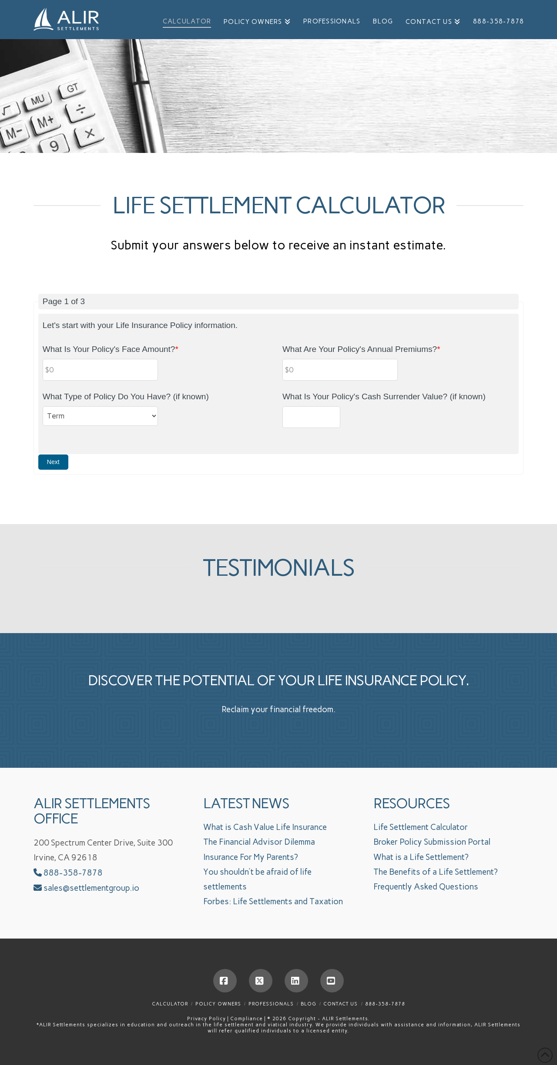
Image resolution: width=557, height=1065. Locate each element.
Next (53, 461)
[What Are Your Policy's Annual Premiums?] (340, 370)
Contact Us (340, 1004)
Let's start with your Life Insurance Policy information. (140, 325)
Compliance (247, 1019)
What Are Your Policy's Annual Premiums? (361, 349)
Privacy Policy (207, 1019)
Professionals (271, 1004)
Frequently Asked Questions (425, 887)
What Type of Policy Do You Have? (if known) (126, 396)
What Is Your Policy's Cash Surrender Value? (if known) (384, 396)
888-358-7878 (68, 873)
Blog (308, 1004)
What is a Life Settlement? (421, 857)
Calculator (170, 1004)
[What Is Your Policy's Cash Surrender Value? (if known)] (311, 417)
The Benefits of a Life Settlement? (435, 872)
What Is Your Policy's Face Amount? (110, 349)
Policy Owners (218, 1004)
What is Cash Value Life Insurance (265, 827)
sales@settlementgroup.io (91, 888)
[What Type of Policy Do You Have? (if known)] (100, 416)
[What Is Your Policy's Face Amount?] (100, 370)
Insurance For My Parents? (250, 857)
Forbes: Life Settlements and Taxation (273, 901)
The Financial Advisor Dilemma (259, 842)
